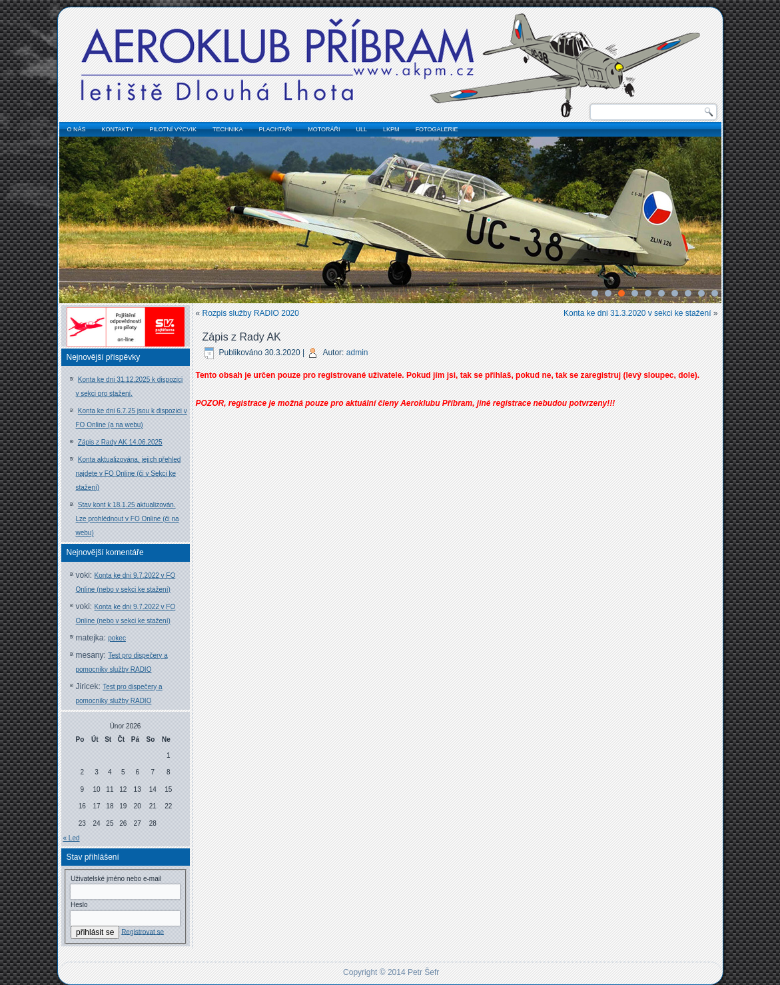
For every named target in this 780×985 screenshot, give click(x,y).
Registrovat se (142, 931)
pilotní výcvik (172, 129)
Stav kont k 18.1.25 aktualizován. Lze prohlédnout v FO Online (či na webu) (127, 518)
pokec (117, 638)
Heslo (79, 904)
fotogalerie (437, 129)
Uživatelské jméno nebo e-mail (116, 878)
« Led (71, 838)
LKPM (391, 129)
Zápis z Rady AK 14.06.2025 (120, 442)
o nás (76, 129)
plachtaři (275, 129)
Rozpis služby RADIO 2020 (250, 313)
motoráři (324, 129)
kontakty (118, 129)
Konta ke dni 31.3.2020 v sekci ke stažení (637, 313)
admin (357, 352)
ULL (362, 129)
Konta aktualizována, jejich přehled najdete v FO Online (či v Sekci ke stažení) (128, 473)
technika (227, 129)
